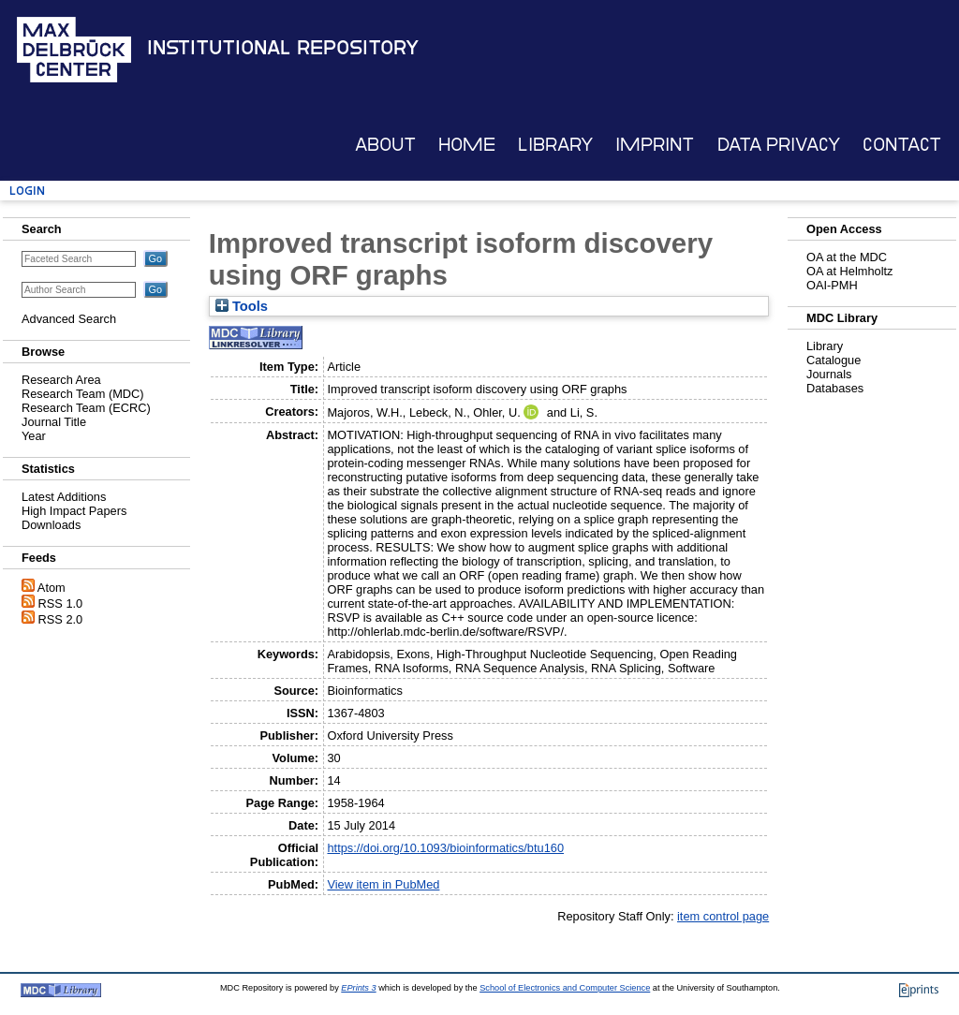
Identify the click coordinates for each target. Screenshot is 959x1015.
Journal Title (54, 422)
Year (34, 436)
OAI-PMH (832, 285)
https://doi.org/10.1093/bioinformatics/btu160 (445, 848)
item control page (723, 916)
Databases (834, 388)
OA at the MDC (846, 257)
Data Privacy (778, 145)
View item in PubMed (383, 884)
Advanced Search (69, 319)
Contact (902, 145)
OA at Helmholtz (849, 271)
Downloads (51, 525)
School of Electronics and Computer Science (565, 988)
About (385, 145)
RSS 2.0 (60, 619)
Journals (828, 374)
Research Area (61, 380)
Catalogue (833, 360)
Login (27, 190)
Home (466, 145)
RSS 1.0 (60, 603)
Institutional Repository (283, 47)
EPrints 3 (358, 988)
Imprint (654, 145)
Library (555, 145)
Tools (241, 306)
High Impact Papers (74, 511)
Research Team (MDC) (83, 394)
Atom (51, 588)
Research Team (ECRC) (86, 408)
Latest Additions (64, 497)
